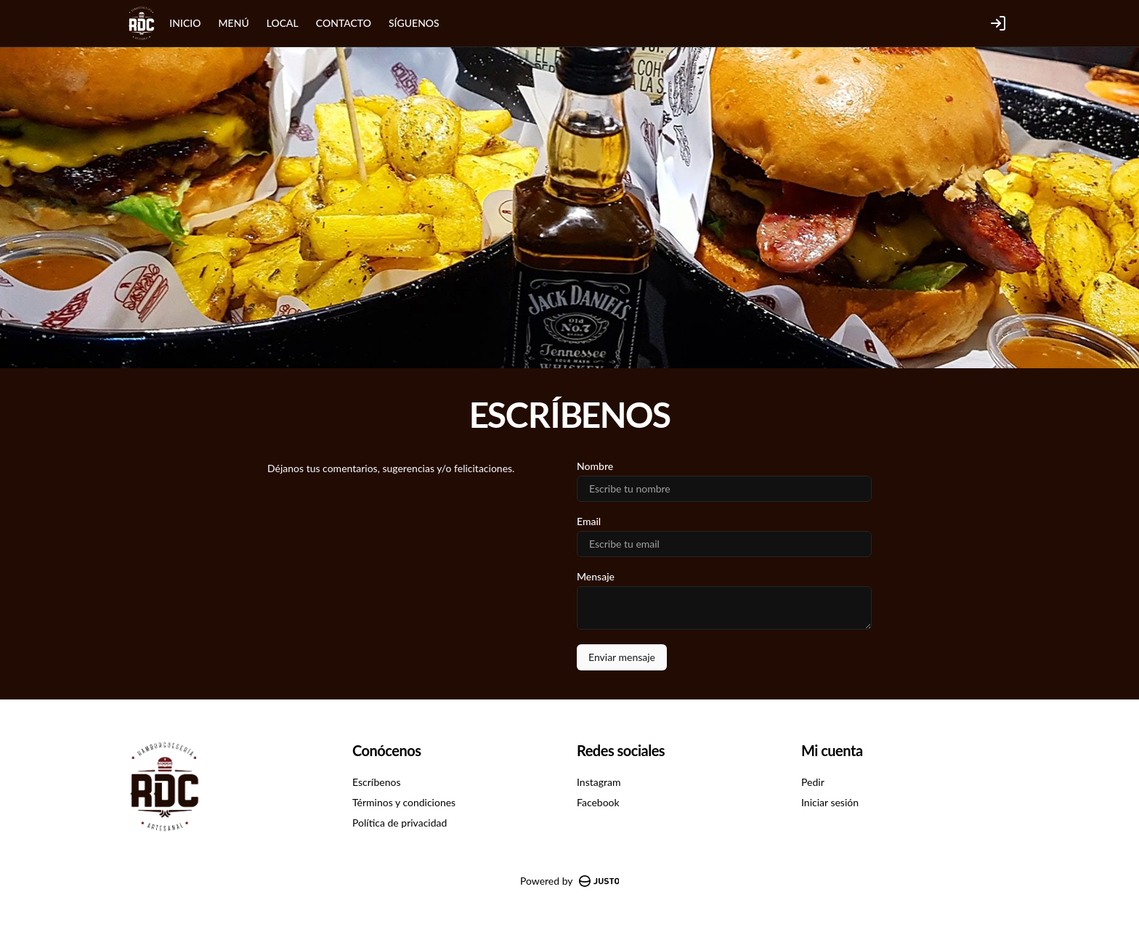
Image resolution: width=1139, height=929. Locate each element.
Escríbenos (376, 782)
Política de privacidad (399, 822)
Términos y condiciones (403, 802)
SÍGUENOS (414, 23)
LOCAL (283, 23)
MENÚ (234, 23)
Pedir (812, 782)
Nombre (595, 466)
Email (589, 521)
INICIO (184, 23)
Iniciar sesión (830, 802)
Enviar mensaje (621, 657)
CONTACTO (343, 23)
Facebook (598, 802)
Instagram (598, 782)
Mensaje (596, 577)
